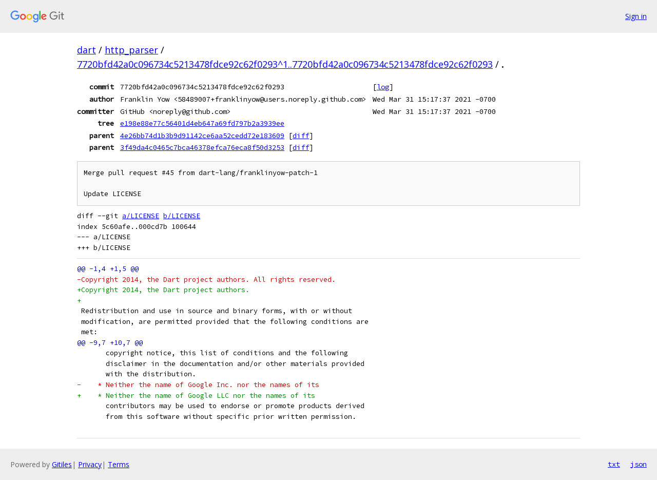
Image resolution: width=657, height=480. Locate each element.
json (638, 464)
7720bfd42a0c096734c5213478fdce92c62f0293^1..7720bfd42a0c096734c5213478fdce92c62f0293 (285, 64)
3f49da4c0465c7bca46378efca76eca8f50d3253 (202, 147)
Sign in (636, 16)
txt (614, 464)
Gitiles (62, 464)
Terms (118, 464)
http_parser (131, 50)
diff (301, 135)
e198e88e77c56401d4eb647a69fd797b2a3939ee (202, 123)
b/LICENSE (181, 216)
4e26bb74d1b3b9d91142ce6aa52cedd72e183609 (202, 135)
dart (86, 50)
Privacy (90, 464)
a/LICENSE (140, 216)
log (383, 86)
